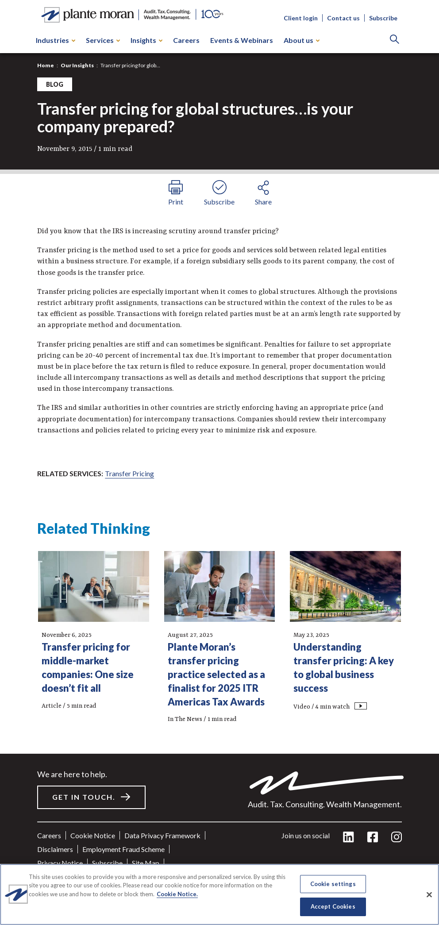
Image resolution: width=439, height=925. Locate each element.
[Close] (429, 894)
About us (302, 40)
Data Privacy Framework (162, 835)
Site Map (145, 863)
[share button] (263, 191)
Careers (186, 40)
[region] (219, 894)
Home (45, 65)
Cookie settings (333, 883)
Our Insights (77, 65)
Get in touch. (84, 797)
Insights (146, 40)
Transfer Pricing (129, 473)
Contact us (343, 18)
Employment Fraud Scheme (123, 849)
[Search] (394, 40)
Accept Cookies (333, 906)
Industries (55, 40)
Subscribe (383, 18)
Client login (301, 18)
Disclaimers (55, 849)
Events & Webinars (241, 40)
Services (103, 40)
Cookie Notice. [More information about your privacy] (177, 894)
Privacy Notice (60, 863)
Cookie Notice (92, 835)
